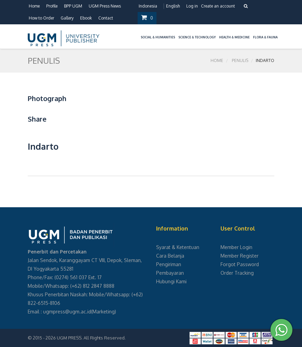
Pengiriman (168, 264)
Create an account (218, 6)
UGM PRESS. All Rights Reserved (91, 337)
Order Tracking (237, 273)
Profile (52, 6)
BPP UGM (73, 6)
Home (34, 6)
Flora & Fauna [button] (265, 37)
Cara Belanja (170, 256)
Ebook (86, 18)
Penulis (240, 60)
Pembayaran (170, 273)
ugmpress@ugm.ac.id (67, 311)
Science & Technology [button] (197, 37)
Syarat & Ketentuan (177, 247)
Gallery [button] (67, 18)
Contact (105, 18)
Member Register (240, 256)
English (173, 6)
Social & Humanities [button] (158, 37)
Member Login (236, 247)
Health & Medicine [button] (234, 37)
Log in (192, 6)
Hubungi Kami (171, 281)
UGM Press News (105, 6)
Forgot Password (240, 264)
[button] (137, 33)
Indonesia (148, 6)
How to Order (41, 18)
